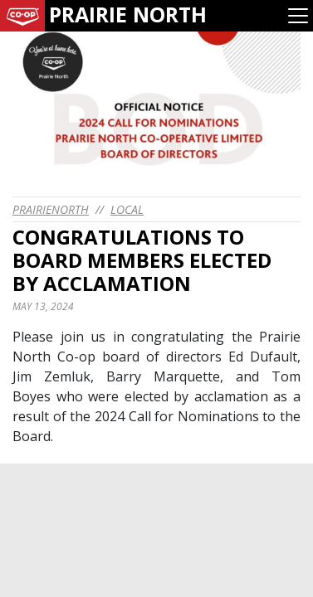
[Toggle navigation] (298, 16)
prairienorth (50, 209)
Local (127, 209)
